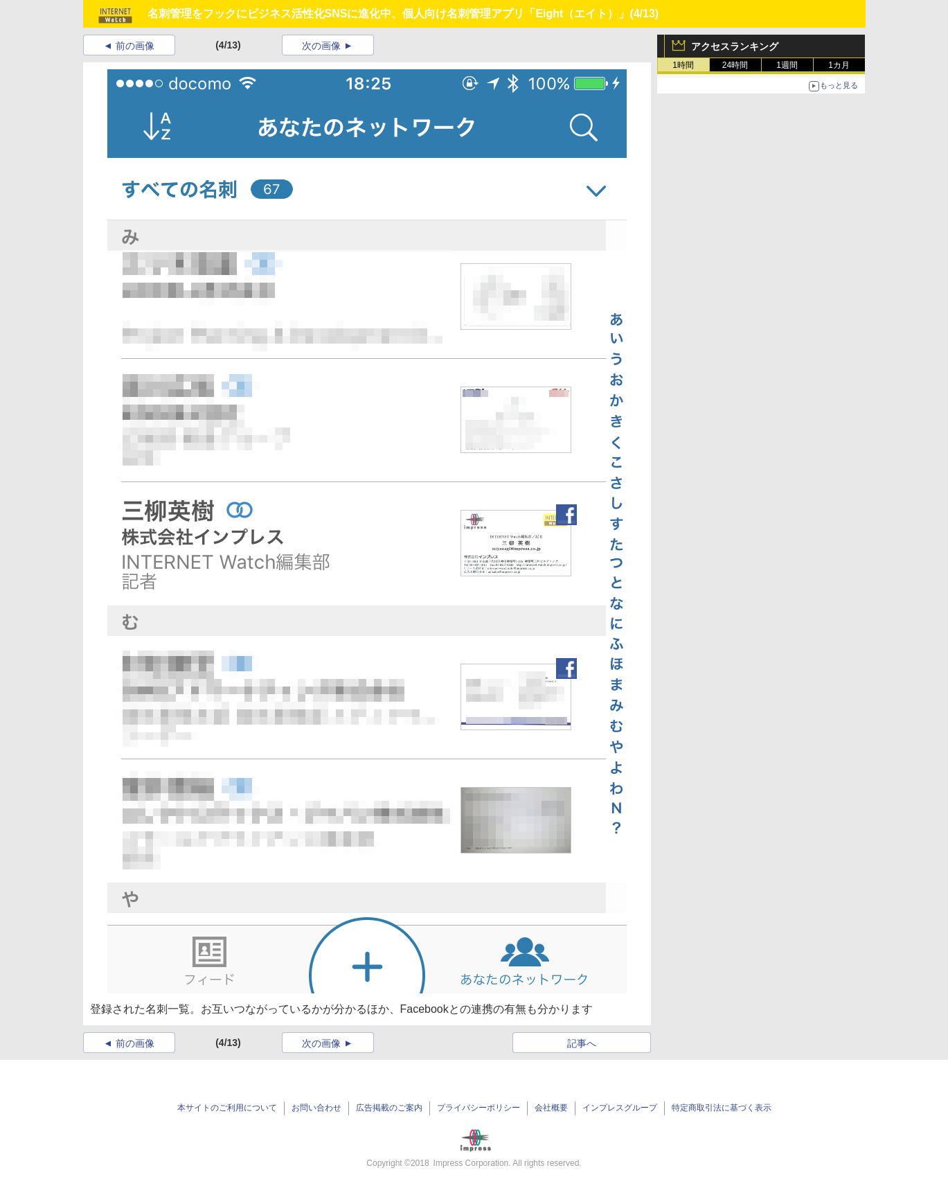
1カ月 (839, 65)
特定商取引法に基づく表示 (721, 1108)
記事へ (581, 1043)
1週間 (787, 65)
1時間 (683, 65)
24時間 (735, 65)
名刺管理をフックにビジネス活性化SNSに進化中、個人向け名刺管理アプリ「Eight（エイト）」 (388, 13)
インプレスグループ (619, 1108)
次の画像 (321, 45)
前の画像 (135, 45)
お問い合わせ (316, 1108)
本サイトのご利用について (227, 1108)
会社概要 (551, 1108)
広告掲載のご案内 (389, 1108)
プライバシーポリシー (478, 1108)
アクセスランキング (734, 46)
